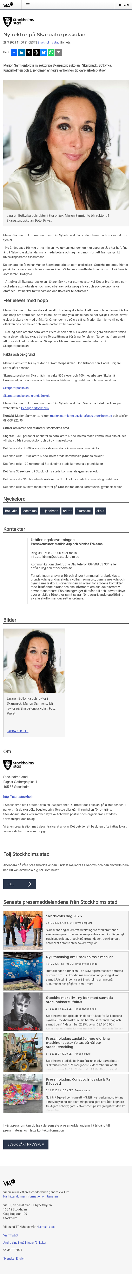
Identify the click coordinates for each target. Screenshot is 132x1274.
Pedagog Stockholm (35, 408)
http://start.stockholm (18, 797)
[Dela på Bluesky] (43, 53)
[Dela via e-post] (58, 53)
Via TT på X (10, 1235)
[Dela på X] (29, 53)
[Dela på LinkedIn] (21, 53)
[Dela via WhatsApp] (51, 53)
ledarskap (29, 511)
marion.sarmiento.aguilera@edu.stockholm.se (81, 416)
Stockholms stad (48, 42)
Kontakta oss (46, 1226)
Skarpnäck (84, 511)
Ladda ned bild (17, 731)
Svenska (8, 1258)
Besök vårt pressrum (25, 1144)
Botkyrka (11, 511)
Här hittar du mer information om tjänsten (30, 1196)
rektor (67, 511)
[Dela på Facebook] (14, 53)
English (20, 1258)
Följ (20, 884)
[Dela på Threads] (36, 53)
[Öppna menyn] (28, 4)
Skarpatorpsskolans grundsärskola (26, 396)
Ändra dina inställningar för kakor (24, 1242)
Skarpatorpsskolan (16, 388)
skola (100, 511)
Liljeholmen (50, 511)
